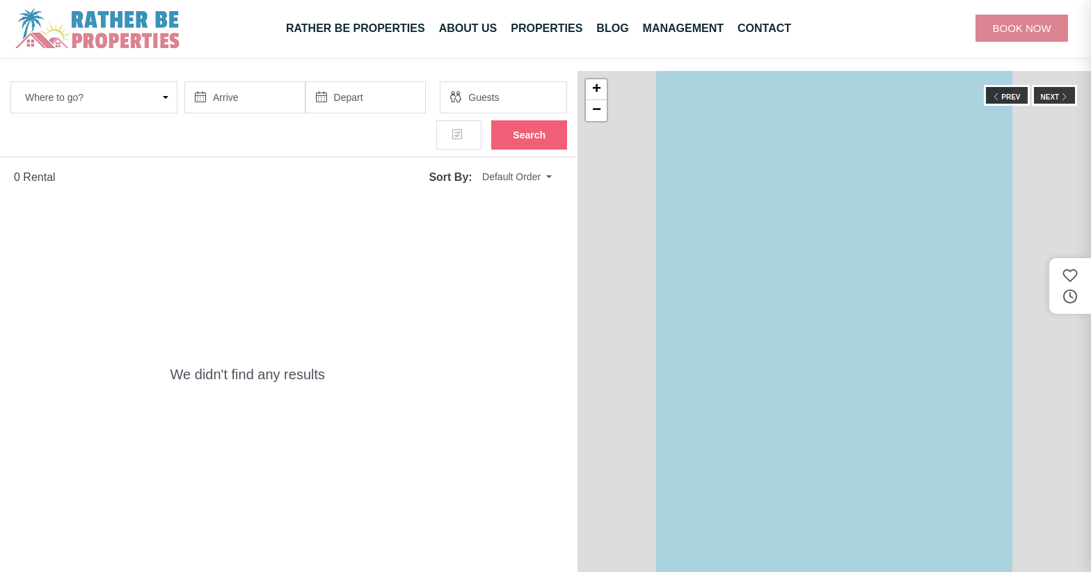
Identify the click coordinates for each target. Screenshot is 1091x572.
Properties (546, 28)
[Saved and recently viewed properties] (1070, 286)
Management (683, 28)
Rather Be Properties (355, 28)
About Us (468, 28)
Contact (764, 28)
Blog (612, 28)
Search (529, 135)
